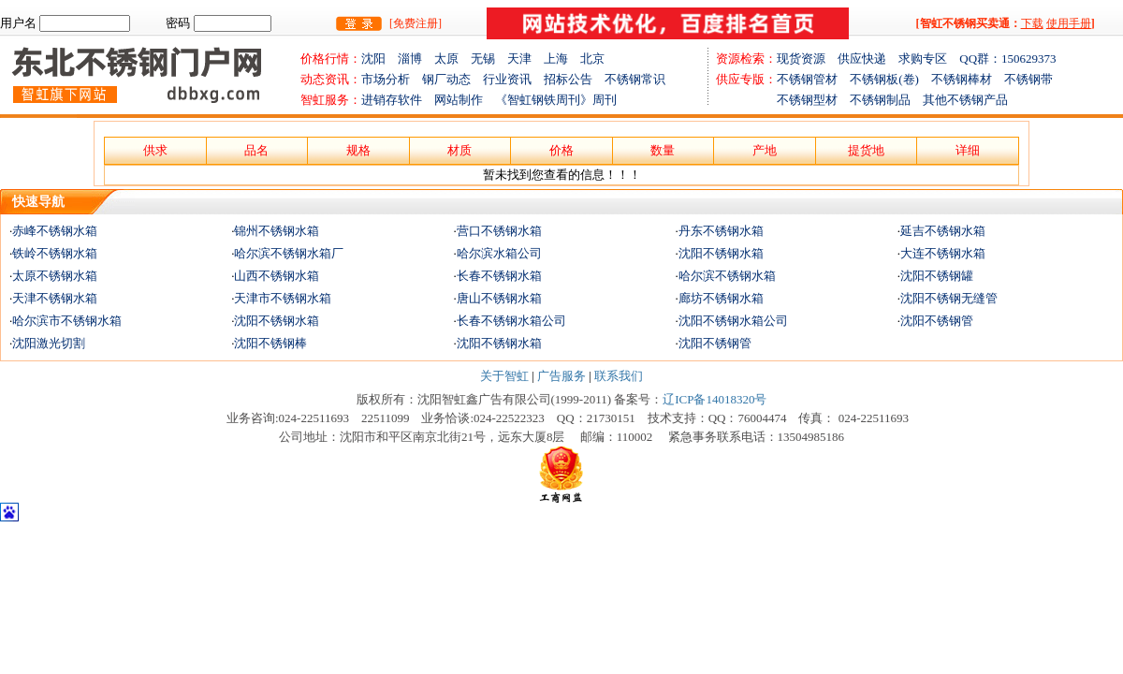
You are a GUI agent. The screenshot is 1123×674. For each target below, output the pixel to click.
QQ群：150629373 (1007, 58)
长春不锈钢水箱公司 (511, 321)
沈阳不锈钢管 (936, 321)
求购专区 (928, 58)
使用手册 (1068, 23)
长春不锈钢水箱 (499, 276)
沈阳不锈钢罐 (936, 276)
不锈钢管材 (813, 79)
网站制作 (464, 100)
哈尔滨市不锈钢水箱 (67, 321)
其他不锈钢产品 (965, 100)
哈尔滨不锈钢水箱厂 (288, 253)
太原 (452, 58)
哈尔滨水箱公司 (499, 253)
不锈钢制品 (886, 100)
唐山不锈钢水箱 (499, 298)
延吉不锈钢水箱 (942, 231)
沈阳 (379, 58)
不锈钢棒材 (967, 79)
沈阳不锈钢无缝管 (949, 298)
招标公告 (568, 79)
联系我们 (618, 376)
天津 (525, 58)
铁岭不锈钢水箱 (54, 253)
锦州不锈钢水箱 (276, 231)
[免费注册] (415, 23)
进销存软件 (397, 100)
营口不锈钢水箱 (499, 231)
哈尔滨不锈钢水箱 (727, 276)
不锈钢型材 (783, 100)
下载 (1032, 23)
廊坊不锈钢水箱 (721, 298)
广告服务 (561, 376)
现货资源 (807, 58)
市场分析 (385, 79)
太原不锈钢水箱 (54, 276)
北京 (592, 58)
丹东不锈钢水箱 (721, 231)
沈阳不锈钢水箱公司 (733, 321)
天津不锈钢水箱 (54, 298)
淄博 (416, 58)
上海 (562, 58)
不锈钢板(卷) (890, 79)
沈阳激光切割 (48, 343)
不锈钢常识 (635, 79)
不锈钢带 (1028, 79)
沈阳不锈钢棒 (270, 343)
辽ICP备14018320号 (714, 399)
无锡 (489, 58)
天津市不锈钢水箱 (282, 298)
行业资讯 (507, 79)
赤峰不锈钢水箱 (54, 231)
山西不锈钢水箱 (276, 276)
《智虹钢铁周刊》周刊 (556, 100)
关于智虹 (504, 376)
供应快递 (868, 58)
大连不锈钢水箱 (942, 253)
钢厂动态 (446, 79)
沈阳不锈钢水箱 (721, 253)
